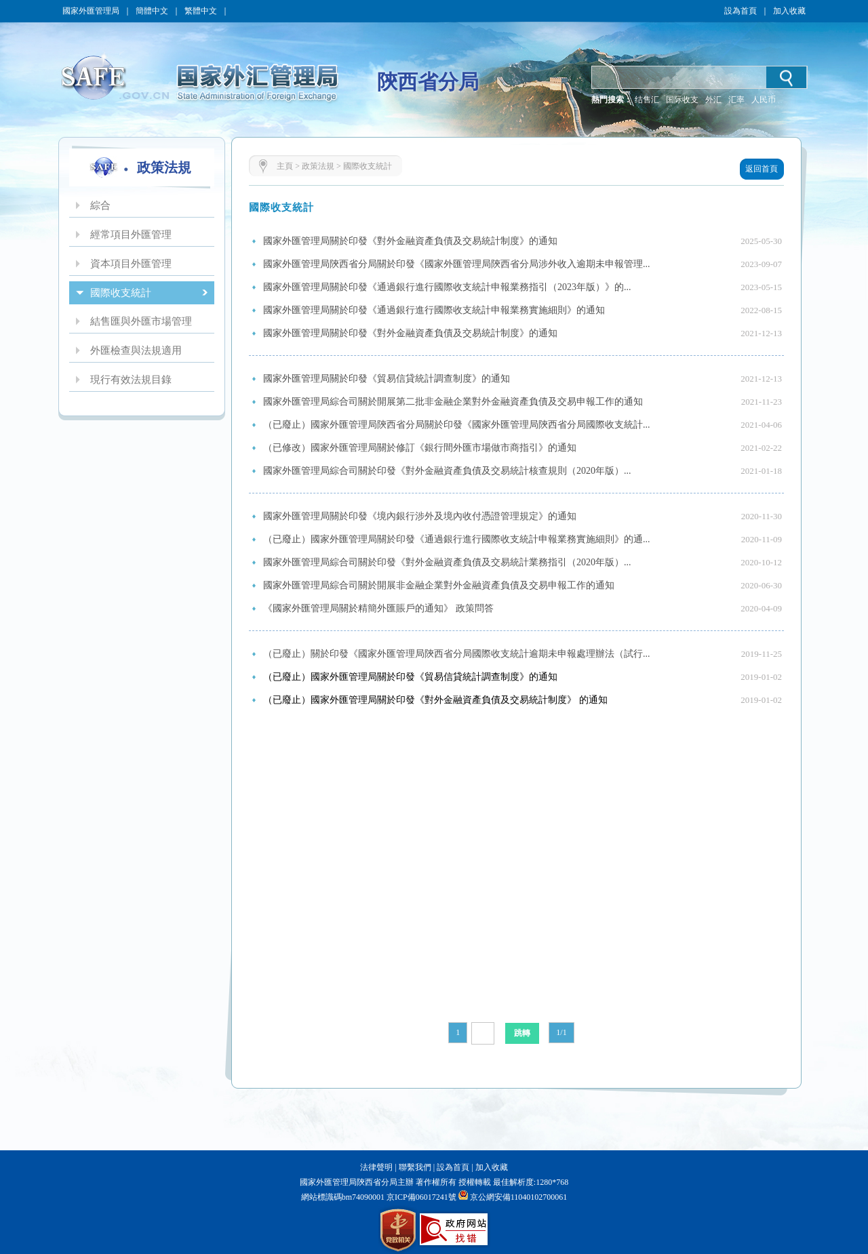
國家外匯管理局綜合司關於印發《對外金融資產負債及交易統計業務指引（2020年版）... (447, 562)
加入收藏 (789, 11)
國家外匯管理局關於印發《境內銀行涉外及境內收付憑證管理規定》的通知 (419, 516)
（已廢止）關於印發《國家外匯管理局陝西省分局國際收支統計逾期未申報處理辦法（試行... (456, 654)
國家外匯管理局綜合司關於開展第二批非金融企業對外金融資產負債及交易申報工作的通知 (453, 402)
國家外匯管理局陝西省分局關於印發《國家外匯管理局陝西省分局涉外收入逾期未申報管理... (456, 264)
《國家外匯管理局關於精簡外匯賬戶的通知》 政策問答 (378, 608)
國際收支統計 (367, 166)
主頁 (285, 166)
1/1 (561, 1032)
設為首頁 (740, 11)
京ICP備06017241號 (420, 1197)
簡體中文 (152, 11)
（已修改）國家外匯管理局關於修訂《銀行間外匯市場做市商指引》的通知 (419, 448)
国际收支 (682, 99)
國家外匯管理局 (90, 11)
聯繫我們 (415, 1167)
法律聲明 (376, 1167)
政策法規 (318, 166)
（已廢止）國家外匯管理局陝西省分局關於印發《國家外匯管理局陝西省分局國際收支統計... (456, 425)
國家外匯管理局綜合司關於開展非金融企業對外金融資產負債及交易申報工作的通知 (438, 585)
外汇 (713, 99)
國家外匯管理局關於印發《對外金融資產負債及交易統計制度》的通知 (410, 241)
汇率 (736, 99)
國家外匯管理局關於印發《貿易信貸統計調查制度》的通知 (386, 378)
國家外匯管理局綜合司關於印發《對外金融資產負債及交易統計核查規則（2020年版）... (447, 471)
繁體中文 (200, 11)
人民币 (763, 99)
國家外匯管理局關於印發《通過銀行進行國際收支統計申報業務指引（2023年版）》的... (447, 287)
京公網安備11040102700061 (519, 1197)
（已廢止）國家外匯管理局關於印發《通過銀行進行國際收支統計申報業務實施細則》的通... (456, 539)
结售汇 (647, 99)
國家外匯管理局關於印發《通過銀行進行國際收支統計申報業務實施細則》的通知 (434, 310)
